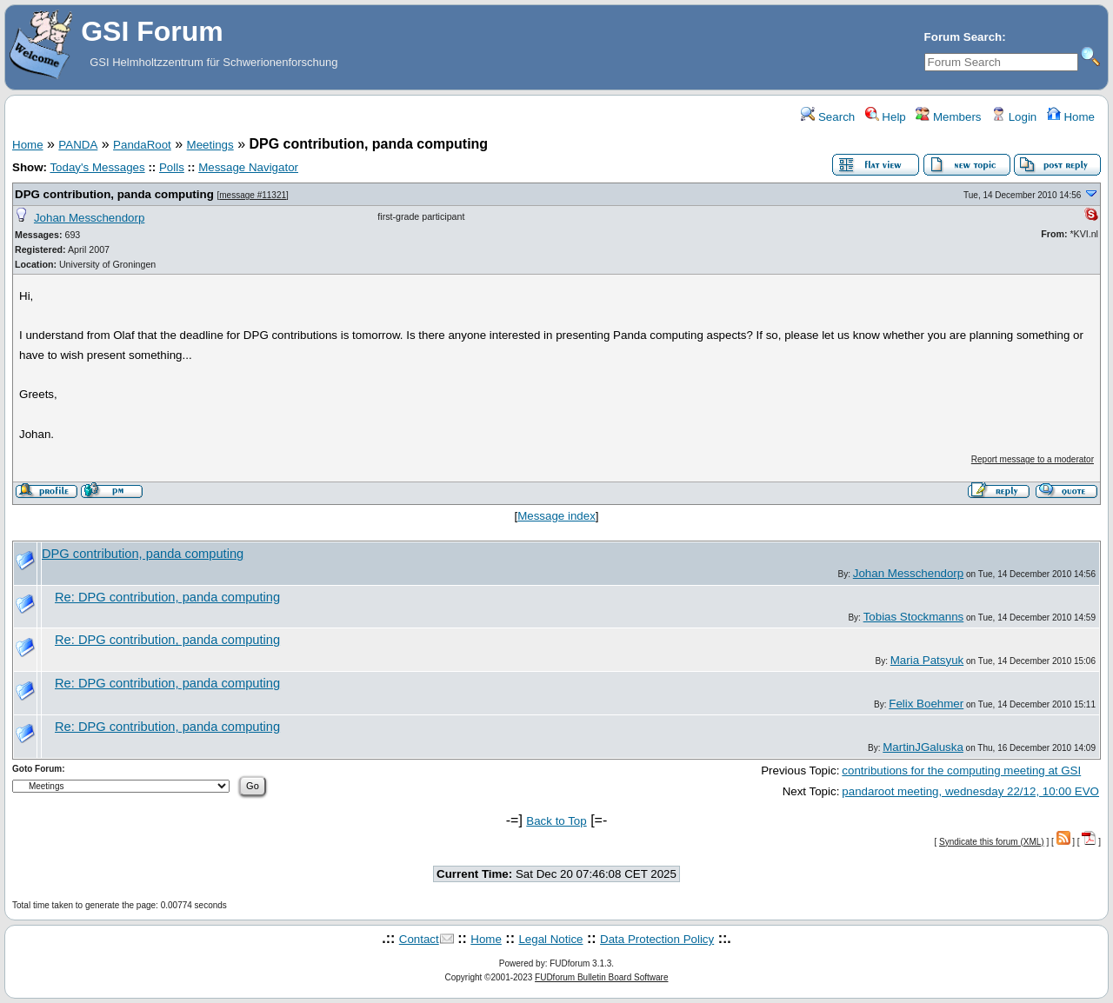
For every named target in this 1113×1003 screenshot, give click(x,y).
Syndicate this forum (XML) (991, 842)
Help (885, 116)
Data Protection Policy (657, 939)
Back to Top (556, 820)
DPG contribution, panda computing (114, 194)
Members (948, 116)
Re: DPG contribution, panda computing (167, 597)
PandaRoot (142, 144)
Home (1071, 116)
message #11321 (252, 195)
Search (828, 116)
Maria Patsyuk (926, 660)
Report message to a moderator (1032, 459)
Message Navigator (248, 167)
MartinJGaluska (923, 747)
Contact (419, 939)
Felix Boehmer (926, 703)
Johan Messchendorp (89, 217)
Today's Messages (97, 167)
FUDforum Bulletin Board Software (601, 977)
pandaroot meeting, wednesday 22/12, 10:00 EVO (970, 791)
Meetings (210, 144)
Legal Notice (550, 939)
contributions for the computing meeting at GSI (961, 770)
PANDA (77, 144)
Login (1013, 116)
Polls (171, 167)
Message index (556, 515)
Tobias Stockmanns (913, 616)
